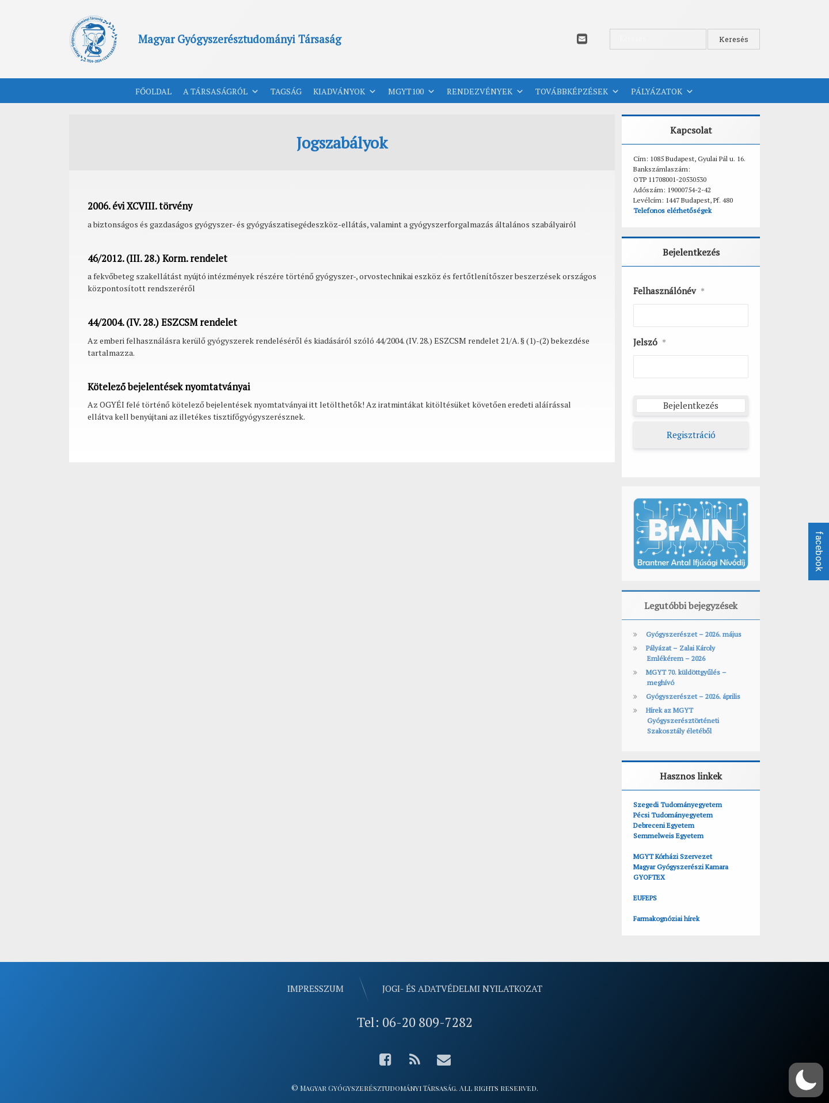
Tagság (286, 91)
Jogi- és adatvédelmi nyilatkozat (462, 988)
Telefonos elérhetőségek (672, 210)
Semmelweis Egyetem (668, 835)
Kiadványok (345, 91)
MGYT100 (411, 91)
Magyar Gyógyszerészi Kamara (680, 866)
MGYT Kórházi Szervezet (672, 856)
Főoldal (153, 91)
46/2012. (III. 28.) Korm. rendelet (157, 258)
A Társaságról (221, 91)
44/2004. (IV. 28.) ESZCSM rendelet (162, 322)
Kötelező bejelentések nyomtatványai (169, 387)
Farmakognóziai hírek (666, 918)
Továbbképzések (577, 91)
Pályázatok (662, 91)
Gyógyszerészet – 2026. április (693, 696)
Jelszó (649, 342)
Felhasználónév (669, 291)
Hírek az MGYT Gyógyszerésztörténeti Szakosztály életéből (682, 720)
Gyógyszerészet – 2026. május (693, 634)
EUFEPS (645, 897)
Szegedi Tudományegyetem (677, 804)
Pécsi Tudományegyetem (673, 815)
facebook (818, 551)
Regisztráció (691, 434)
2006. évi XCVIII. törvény (140, 206)
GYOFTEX (649, 877)
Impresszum (315, 988)
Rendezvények (485, 91)
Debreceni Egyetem (663, 825)
